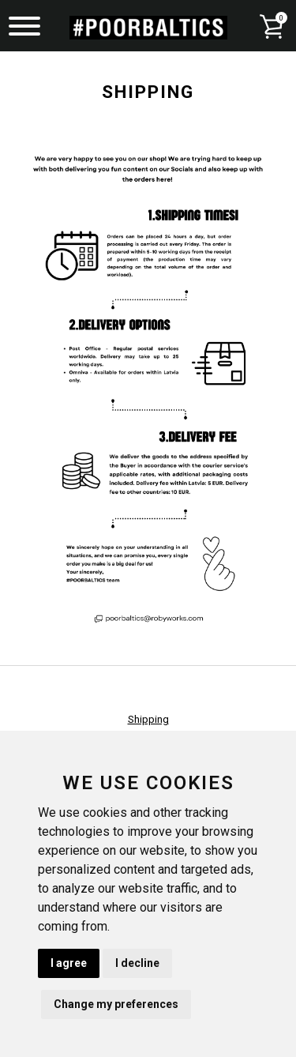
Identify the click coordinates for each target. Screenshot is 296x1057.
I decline (137, 963)
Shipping (148, 719)
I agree (69, 963)
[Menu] (24, 28)
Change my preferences (116, 1004)
